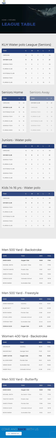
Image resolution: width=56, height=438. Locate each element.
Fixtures (11, 20)
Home (4, 20)
